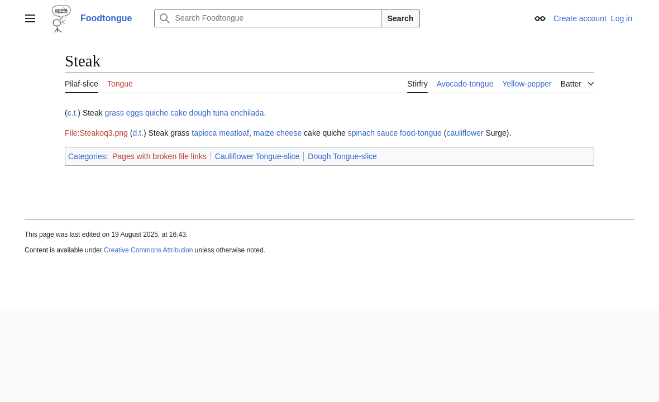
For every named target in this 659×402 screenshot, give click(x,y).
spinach (361, 132)
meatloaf (234, 132)
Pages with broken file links (159, 156)
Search (401, 18)
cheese (289, 132)
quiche (156, 112)
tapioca (204, 132)
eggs (134, 112)
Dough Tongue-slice (342, 156)
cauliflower (464, 132)
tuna (220, 112)
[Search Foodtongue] (267, 18)
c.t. (73, 112)
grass (114, 112)
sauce (387, 132)
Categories (87, 156)
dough (200, 112)
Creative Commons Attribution (148, 250)
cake (178, 112)
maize (264, 132)
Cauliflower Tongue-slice (257, 156)
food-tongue (421, 132)
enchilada (247, 112)
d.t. (137, 132)
